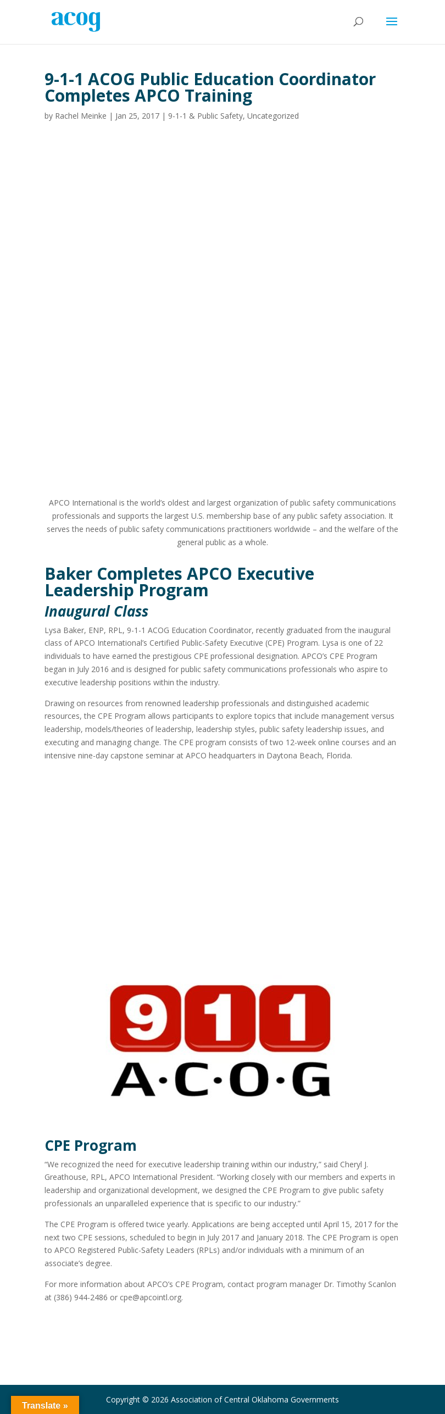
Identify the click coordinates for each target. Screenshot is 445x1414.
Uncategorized (273, 115)
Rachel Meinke (81, 115)
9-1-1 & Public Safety (205, 115)
